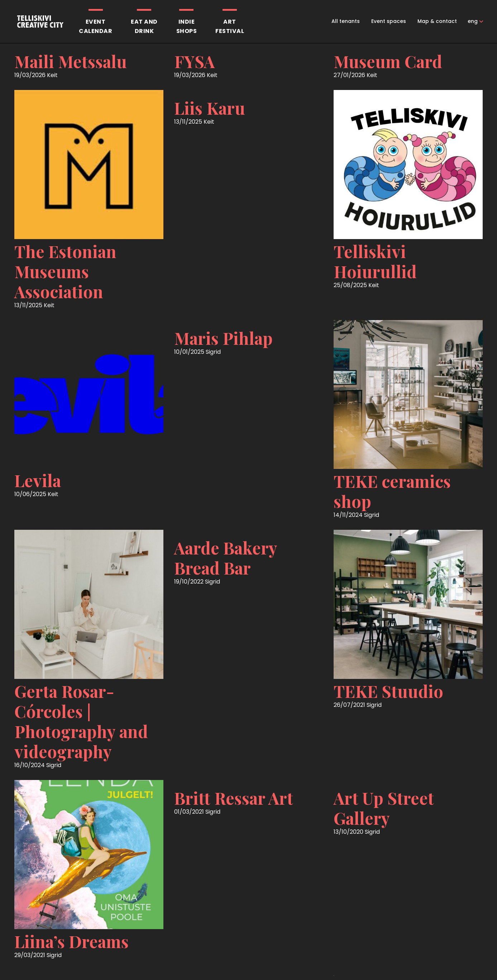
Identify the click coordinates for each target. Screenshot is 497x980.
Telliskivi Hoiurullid (375, 261)
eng (473, 21)
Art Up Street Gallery (384, 808)
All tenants (345, 21)
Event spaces (388, 21)
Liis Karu (209, 108)
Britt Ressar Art (233, 798)
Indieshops (186, 26)
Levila (37, 480)
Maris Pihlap (223, 338)
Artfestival (229, 26)
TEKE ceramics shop (392, 491)
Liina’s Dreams (71, 941)
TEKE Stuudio (388, 691)
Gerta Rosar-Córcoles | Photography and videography (81, 721)
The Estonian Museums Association (65, 271)
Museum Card (388, 61)
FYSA (194, 61)
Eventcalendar (95, 26)
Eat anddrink (144, 26)
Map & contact (437, 21)
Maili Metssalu (70, 61)
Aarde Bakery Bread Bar (225, 558)
